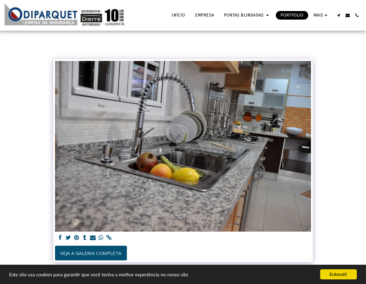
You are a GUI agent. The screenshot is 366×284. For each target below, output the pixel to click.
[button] (247, 15)
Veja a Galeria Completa (90, 253)
